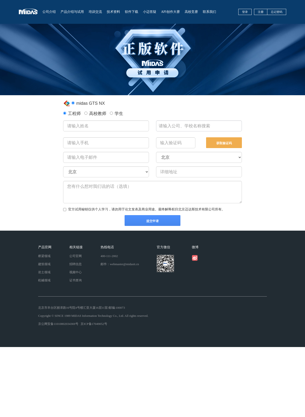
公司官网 (75, 256)
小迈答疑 (149, 12)
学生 (116, 113)
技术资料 (113, 12)
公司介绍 (49, 12)
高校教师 (95, 113)
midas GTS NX (88, 103)
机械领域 (44, 280)
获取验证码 (224, 143)
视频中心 (75, 272)
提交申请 (152, 221)
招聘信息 (75, 264)
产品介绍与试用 (72, 12)
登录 (245, 12)
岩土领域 (44, 272)
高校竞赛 (191, 12)
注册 (261, 12)
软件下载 (131, 12)
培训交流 (95, 12)
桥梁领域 (44, 256)
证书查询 (75, 280)
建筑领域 (44, 264)
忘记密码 (276, 12)
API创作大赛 (170, 12)
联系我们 (209, 12)
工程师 (72, 113)
